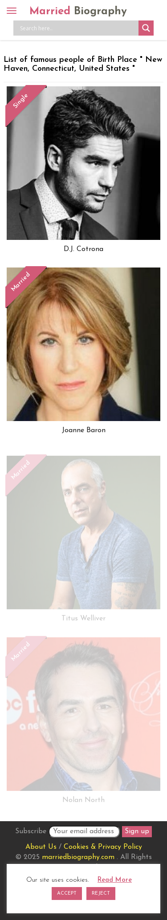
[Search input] (78, 28)
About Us (41, 847)
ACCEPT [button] (67, 893)
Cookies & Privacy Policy (103, 847)
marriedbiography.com (78, 857)
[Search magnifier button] (146, 28)
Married (78, 11)
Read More (115, 880)
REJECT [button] (101, 893)
